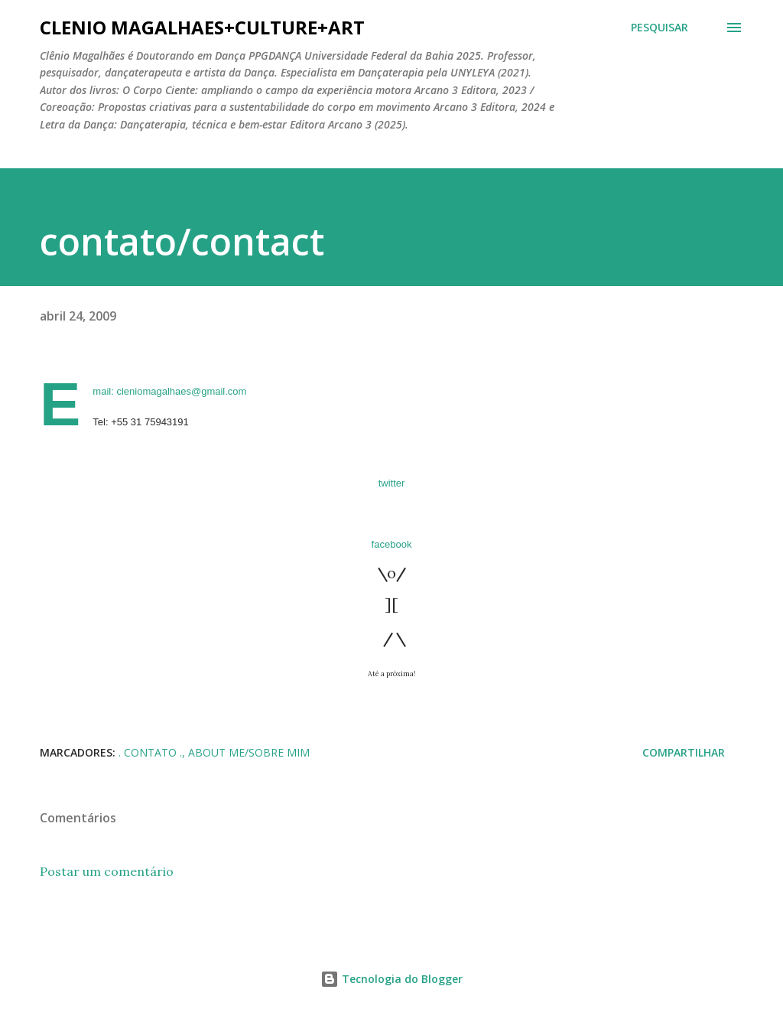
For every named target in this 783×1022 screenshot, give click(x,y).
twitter (392, 483)
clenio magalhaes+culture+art (202, 27)
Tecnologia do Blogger (391, 979)
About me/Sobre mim (249, 752)
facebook (392, 544)
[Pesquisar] (659, 27)
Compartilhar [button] (683, 752)
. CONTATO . (150, 752)
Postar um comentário (107, 871)
